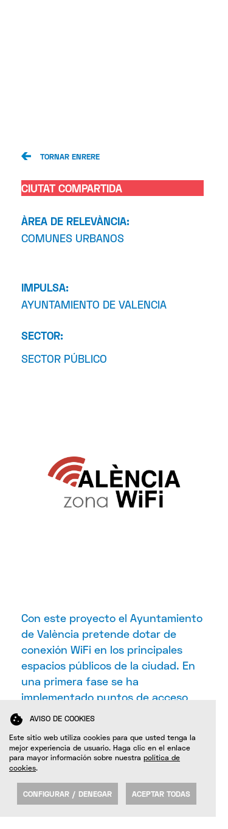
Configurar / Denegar (67, 794)
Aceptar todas (161, 794)
